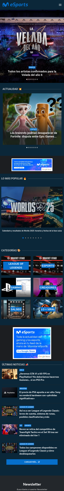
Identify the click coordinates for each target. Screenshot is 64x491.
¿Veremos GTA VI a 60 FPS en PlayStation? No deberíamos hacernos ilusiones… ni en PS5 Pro (39, 376)
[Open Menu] (60, 5)
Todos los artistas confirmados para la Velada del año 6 (32, 73)
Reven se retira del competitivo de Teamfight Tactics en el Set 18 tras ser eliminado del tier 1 (38, 433)
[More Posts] (32, 462)
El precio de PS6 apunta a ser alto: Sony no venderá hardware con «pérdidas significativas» (39, 395)
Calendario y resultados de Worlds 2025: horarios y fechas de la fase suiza (32, 231)
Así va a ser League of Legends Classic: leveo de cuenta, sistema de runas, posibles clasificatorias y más (39, 413)
